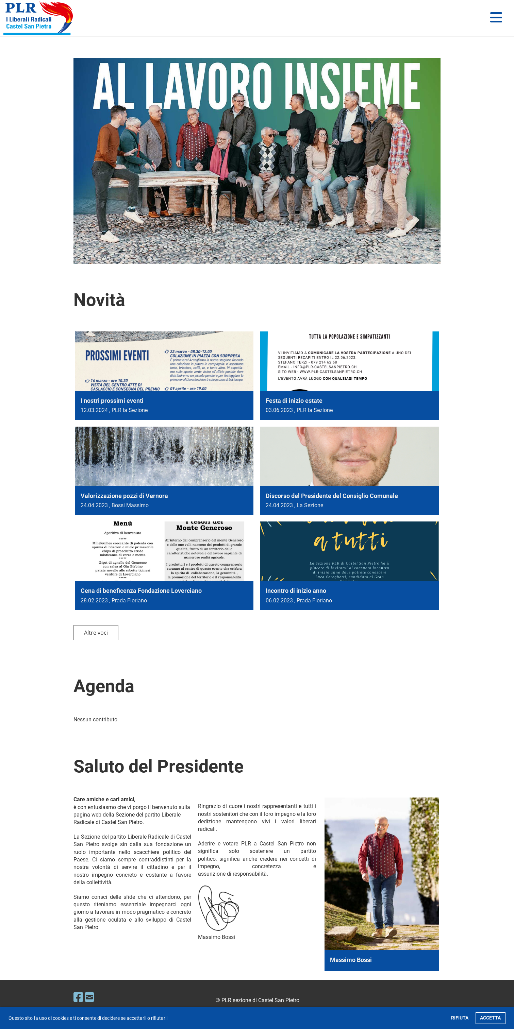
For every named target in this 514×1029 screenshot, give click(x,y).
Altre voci (96, 632)
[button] (169, 1019)
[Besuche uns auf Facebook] (78, 997)
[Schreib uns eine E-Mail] (89, 997)
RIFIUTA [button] (459, 1018)
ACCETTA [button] (490, 1018)
